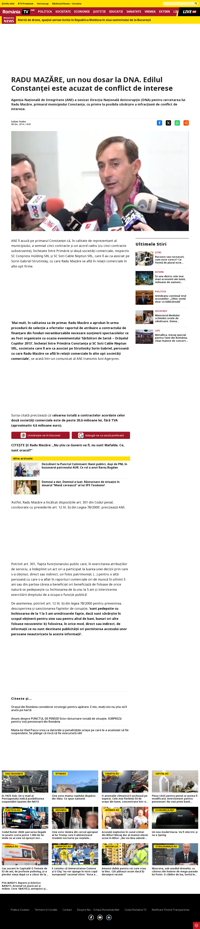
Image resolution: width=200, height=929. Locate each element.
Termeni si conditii (46, 909)
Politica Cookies (20, 909)
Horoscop (43, 3)
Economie (82, 11)
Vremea (150, 11)
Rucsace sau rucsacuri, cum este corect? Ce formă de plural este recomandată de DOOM (170, 259)
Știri (158, 252)
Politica (45, 11)
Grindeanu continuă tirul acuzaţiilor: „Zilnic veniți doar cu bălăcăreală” (170, 298)
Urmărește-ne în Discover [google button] (41, 435)
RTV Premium (25, 3)
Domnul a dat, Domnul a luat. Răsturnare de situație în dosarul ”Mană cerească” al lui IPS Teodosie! (81, 483)
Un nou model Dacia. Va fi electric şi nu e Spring (175, 834)
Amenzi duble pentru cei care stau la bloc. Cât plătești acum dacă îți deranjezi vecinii (124, 871)
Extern (164, 11)
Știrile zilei (8, 3)
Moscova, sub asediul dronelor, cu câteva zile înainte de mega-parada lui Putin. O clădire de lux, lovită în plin (175, 871)
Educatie (116, 11)
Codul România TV (136, 909)
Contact (67, 909)
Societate (63, 11)
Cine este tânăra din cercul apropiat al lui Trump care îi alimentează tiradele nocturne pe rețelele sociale (75, 835)
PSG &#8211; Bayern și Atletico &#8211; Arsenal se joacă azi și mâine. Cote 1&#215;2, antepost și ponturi (23, 885)
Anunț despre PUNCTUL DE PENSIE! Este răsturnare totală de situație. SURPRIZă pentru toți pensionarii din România (66, 720)
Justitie (99, 11)
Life (176, 11)
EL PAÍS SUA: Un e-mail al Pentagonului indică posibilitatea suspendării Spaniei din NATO (23, 798)
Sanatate (133, 11)
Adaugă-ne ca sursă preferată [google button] (101, 435)
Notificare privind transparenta (170, 909)
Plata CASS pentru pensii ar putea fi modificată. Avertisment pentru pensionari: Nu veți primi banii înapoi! (175, 798)
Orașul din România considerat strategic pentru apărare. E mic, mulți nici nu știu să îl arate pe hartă (69, 708)
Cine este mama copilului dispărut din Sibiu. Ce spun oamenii (74, 797)
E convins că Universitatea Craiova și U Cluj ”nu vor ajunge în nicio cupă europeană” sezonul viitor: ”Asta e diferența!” (74, 871)
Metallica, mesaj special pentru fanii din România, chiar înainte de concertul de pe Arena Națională (171, 338)
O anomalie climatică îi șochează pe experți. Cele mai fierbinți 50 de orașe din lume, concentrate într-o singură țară (124, 798)
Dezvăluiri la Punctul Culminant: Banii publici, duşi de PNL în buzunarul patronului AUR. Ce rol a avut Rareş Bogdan (84, 465)
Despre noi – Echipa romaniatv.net (98, 909)
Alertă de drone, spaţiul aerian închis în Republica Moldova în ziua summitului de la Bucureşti (84, 20)
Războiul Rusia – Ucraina (66, 3)
